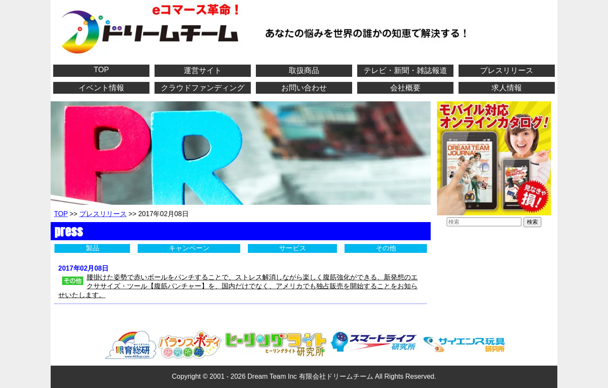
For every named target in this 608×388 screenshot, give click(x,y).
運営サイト (203, 70)
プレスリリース (506, 70)
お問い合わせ (304, 88)
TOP (101, 69)
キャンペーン (189, 248)
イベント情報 (101, 88)
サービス (292, 248)
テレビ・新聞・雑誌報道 (405, 70)
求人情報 (506, 88)
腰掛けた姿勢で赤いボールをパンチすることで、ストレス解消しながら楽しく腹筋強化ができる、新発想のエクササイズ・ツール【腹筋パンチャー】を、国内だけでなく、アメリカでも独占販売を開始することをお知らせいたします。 (238, 286)
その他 (386, 248)
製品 (92, 248)
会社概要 (405, 88)
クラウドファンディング (202, 88)
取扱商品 (304, 70)
